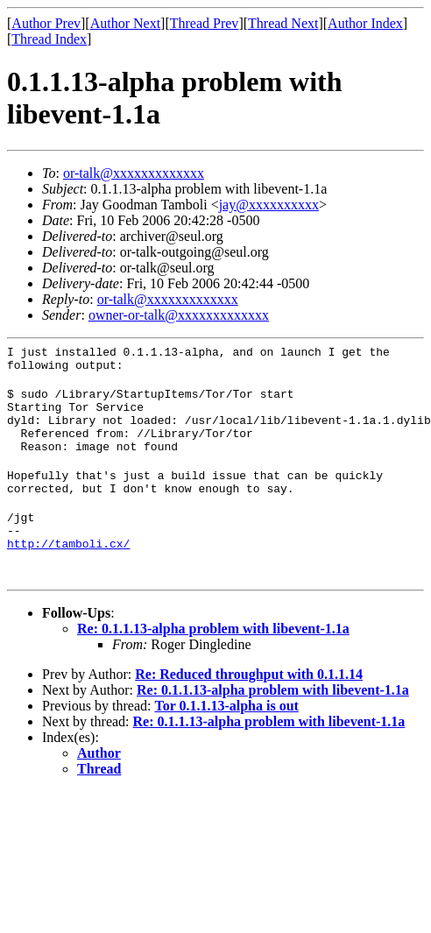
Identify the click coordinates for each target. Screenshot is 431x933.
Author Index (365, 23)
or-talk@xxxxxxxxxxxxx (133, 173)
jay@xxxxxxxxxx (269, 204)
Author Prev (46, 23)
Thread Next (283, 23)
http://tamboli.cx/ (68, 575)
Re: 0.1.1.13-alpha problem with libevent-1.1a (213, 660)
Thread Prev (204, 23)
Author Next (125, 23)
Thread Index (49, 39)
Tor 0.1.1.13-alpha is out (226, 737)
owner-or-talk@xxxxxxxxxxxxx (178, 314)
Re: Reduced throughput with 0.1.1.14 (249, 705)
